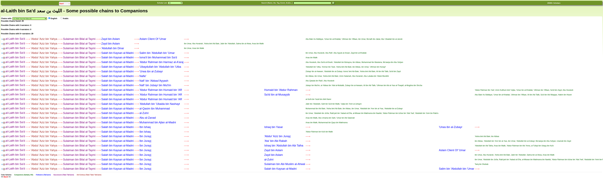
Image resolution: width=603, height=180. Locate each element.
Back (6, 177)
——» (28, 39)
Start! (64, 3)
